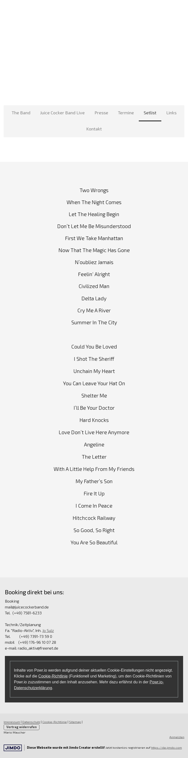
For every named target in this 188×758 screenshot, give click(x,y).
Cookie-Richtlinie (53, 676)
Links (171, 112)
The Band (21, 112)
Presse (101, 112)
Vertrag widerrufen (21, 727)
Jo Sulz (48, 630)
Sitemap (75, 722)
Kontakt (94, 128)
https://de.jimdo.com (166, 747)
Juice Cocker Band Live (62, 112)
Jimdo (13, 748)
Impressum (12, 722)
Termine (126, 112)
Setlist (150, 112)
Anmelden (176, 737)
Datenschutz (31, 722)
